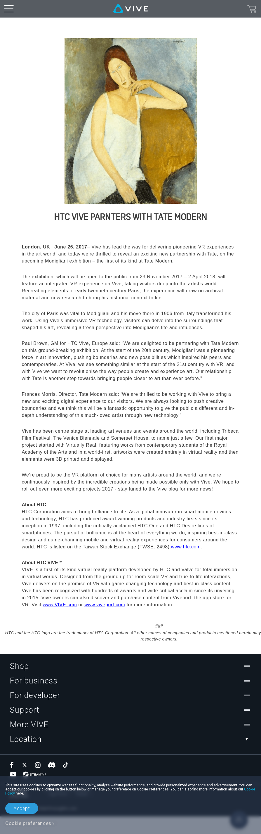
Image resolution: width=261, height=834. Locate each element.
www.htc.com (186, 564)
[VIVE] (130, 8)
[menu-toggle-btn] (9, 9)
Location (130, 757)
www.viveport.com (104, 622)
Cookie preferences (28, 823)
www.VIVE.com (60, 622)
